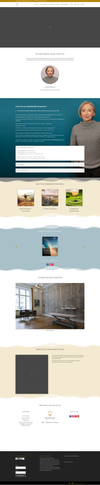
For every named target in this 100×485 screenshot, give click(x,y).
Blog (72, 4)
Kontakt (82, 4)
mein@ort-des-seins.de (26, 424)
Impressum (66, 456)
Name (17, 465)
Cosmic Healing (43, 4)
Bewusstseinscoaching (54, 4)
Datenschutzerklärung (73, 456)
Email (17, 470)
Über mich (76, 4)
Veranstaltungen (64, 4)
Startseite (36, 4)
